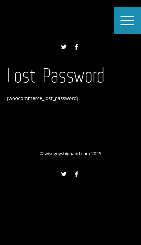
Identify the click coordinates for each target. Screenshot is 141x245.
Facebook (76, 47)
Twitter (64, 47)
